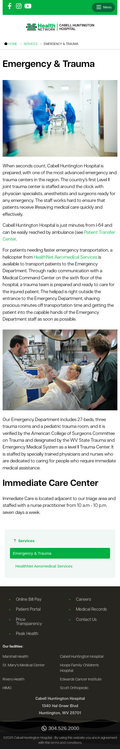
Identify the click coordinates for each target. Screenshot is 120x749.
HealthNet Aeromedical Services (44, 566)
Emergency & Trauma (32, 553)
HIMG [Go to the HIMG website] (7, 688)
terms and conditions (66, 743)
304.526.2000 (60, 729)
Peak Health (27, 634)
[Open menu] (103, 7)
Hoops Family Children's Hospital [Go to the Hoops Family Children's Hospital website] (79, 668)
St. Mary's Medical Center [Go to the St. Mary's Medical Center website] (24, 665)
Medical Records (91, 610)
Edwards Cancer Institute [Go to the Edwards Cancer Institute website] (81, 680)
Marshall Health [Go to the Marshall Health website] (15, 657)
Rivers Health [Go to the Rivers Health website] (13, 680)
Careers (83, 600)
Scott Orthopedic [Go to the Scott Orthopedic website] (74, 688)
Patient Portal (28, 610)
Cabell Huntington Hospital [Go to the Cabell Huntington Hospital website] (81, 657)
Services (30, 44)
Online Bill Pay (28, 600)
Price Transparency (29, 622)
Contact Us (86, 620)
